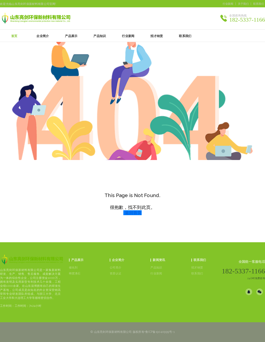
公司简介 (115, 267)
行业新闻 (228, 3)
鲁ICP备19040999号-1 (160, 331)
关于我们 (243, 3)
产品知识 (156, 267)
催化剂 (73, 267)
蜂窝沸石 (75, 273)
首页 (14, 36)
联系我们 (258, 3)
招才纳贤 (197, 267)
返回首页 (133, 212)
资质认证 (115, 273)
